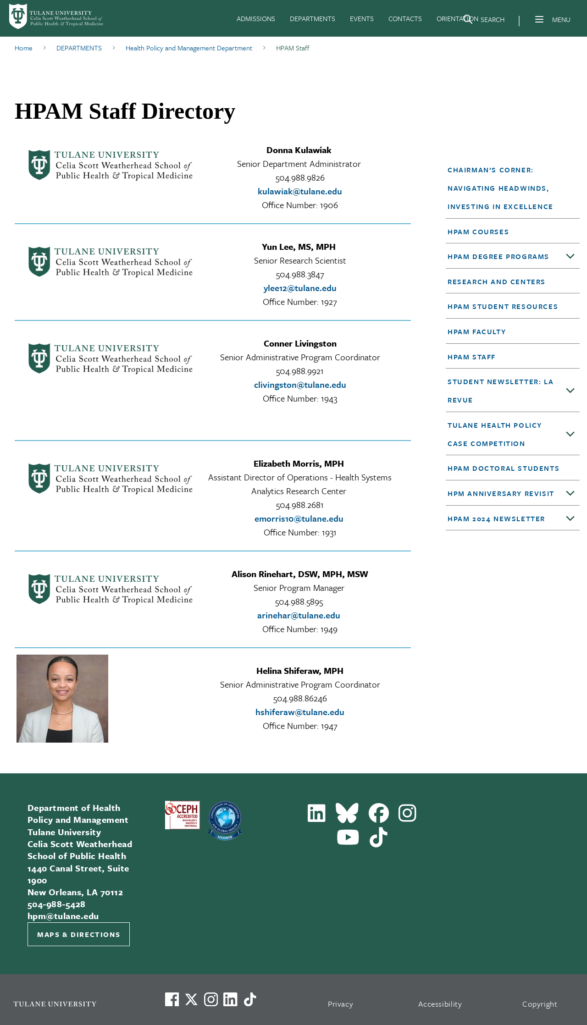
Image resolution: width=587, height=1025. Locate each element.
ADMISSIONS (256, 18)
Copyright (540, 1003)
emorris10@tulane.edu (299, 518)
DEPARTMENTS (312, 18)
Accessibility (440, 1003)
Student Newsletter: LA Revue (501, 390)
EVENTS (362, 18)
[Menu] (539, 19)
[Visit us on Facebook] (172, 999)
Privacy (341, 1003)
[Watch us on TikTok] (250, 999)
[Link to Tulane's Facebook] (211, 999)
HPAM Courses (478, 231)
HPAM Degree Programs (498, 256)
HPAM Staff (472, 357)
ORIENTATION (457, 18)
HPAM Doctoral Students (503, 468)
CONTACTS (405, 18)
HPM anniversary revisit (501, 493)
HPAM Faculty (477, 331)
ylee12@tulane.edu (300, 287)
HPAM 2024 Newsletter (496, 518)
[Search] (483, 21)
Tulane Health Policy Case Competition (495, 434)
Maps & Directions (78, 934)
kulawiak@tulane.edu (300, 191)
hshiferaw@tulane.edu (299, 711)
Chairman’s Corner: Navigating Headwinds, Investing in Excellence (501, 188)
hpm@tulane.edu (63, 915)
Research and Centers (497, 281)
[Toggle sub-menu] (571, 256)
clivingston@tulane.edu (300, 384)
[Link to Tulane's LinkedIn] (230, 999)
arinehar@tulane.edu (298, 615)
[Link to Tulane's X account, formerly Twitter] (191, 999)
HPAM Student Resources (503, 306)
